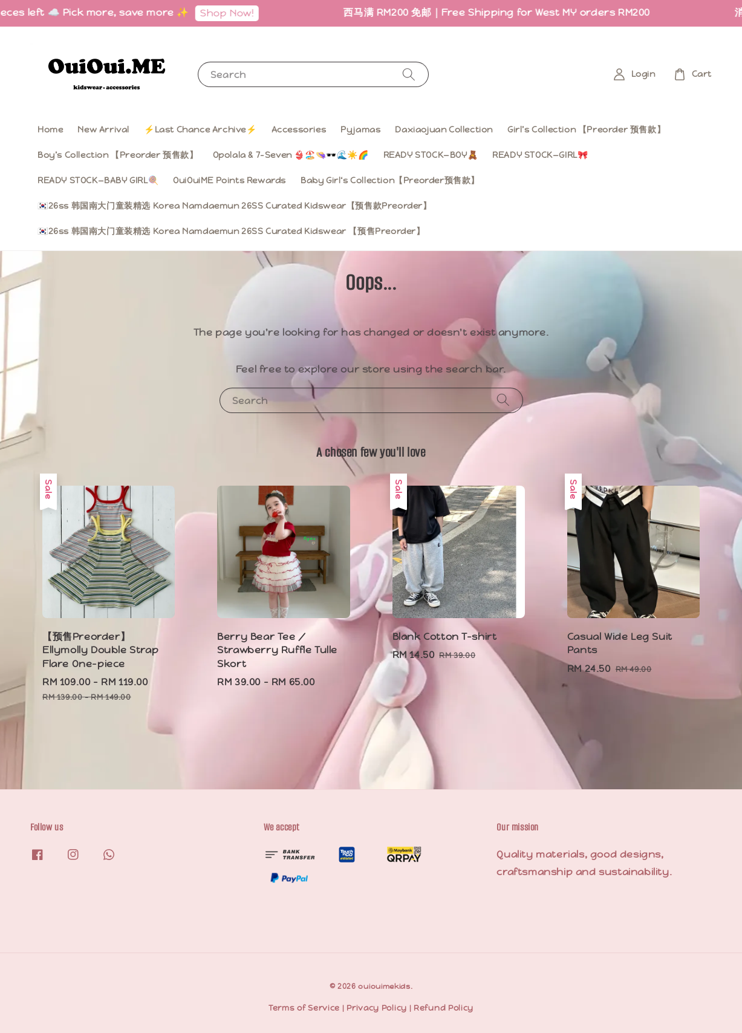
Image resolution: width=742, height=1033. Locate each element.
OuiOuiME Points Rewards (229, 180)
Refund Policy (444, 1008)
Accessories (299, 129)
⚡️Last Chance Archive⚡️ (200, 129)
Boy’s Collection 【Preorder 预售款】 (117, 154)
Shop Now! (248, 13)
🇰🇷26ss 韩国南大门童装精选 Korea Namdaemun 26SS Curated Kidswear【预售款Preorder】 (234, 205)
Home (50, 129)
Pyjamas (360, 129)
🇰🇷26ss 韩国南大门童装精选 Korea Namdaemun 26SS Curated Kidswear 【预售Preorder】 (231, 231)
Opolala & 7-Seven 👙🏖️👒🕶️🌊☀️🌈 (291, 154)
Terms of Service (304, 1008)
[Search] (408, 74)
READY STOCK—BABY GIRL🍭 (97, 180)
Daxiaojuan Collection (444, 129)
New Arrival (103, 129)
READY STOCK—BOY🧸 (430, 154)
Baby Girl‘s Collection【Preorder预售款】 (390, 180)
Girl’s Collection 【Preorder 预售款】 (586, 129)
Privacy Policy (377, 1008)
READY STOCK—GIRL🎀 (540, 154)
